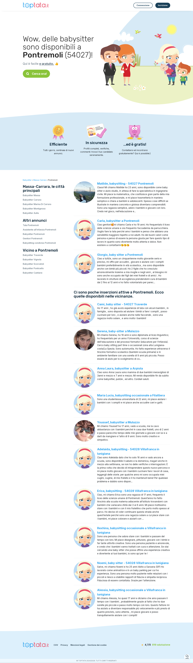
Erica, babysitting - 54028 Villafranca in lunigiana (132, 491)
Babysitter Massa (31, 195)
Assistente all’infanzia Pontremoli (39, 229)
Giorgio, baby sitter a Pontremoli (120, 254)
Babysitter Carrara (32, 199)
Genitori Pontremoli (32, 238)
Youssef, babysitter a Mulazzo (118, 422)
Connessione (143, 5)
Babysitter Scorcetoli (33, 264)
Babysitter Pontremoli (34, 234)
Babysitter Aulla (31, 213)
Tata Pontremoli (31, 225)
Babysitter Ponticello (33, 268)
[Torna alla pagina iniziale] (36, 5)
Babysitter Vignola (32, 259)
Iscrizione (163, 5)
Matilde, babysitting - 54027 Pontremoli (125, 183)
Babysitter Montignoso (34, 208)
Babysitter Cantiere (32, 272)
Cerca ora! (36, 73)
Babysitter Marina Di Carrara (37, 204)
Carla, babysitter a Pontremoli (118, 221)
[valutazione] (154, 645)
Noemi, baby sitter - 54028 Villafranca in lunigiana (133, 563)
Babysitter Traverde (33, 255)
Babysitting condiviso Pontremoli (39, 243)
